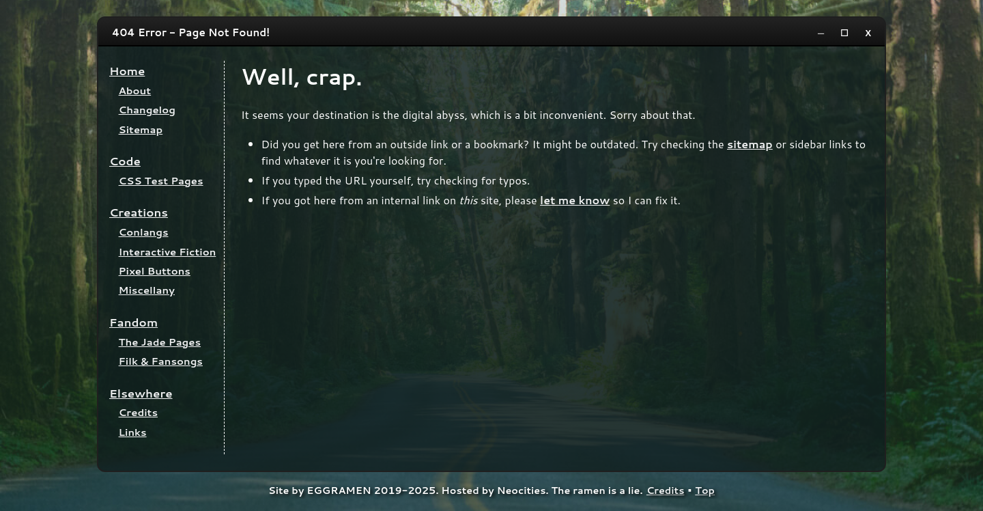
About (135, 90)
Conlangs (144, 232)
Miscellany (147, 290)
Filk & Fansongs (161, 361)
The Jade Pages (160, 342)
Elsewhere (141, 393)
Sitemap (141, 129)
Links (133, 432)
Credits (138, 412)
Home (127, 71)
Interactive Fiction (167, 252)
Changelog (147, 109)
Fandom (133, 322)
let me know (575, 200)
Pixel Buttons (154, 271)
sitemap (750, 144)
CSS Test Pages (161, 181)
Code (125, 161)
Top (705, 490)
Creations (138, 212)
